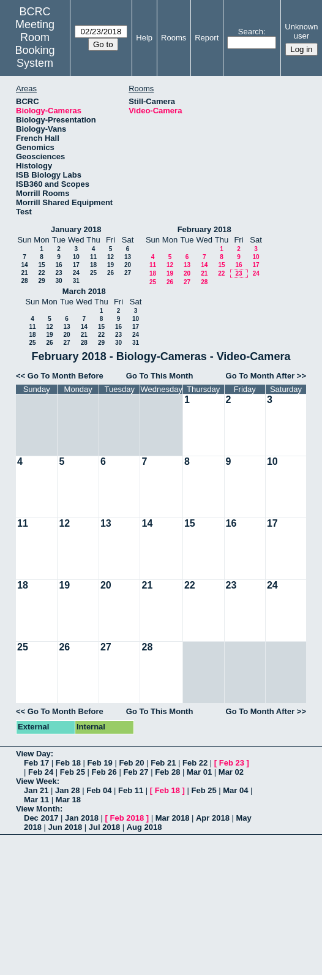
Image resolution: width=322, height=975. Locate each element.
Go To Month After (260, 375)
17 (76, 265)
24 (76, 272)
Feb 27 (135, 772)
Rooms (173, 37)
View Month (38, 808)
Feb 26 (104, 772)
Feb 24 (40, 772)
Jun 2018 (65, 827)
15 (41, 265)
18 (93, 265)
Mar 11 (36, 799)
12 (110, 257)
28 (24, 280)
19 (110, 265)
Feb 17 (36, 762)
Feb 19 (100, 762)
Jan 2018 (82, 818)
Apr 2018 (213, 818)
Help (144, 37)
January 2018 (76, 229)
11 (93, 257)
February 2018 (204, 229)
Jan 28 (67, 790)
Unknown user (301, 31)
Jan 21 (36, 790)
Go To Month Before (65, 375)
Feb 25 (72, 772)
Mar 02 (231, 772)
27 (127, 272)
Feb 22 (195, 762)
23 (58, 272)
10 (76, 257)
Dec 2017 (41, 818)
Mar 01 (199, 772)
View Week (36, 781)
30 (58, 280)
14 (24, 265)
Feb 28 (167, 772)
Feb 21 (163, 762)
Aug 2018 (144, 827)
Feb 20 (131, 762)
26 (110, 272)
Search (250, 31)
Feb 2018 (127, 818)
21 (24, 272)
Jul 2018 (104, 827)
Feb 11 (130, 790)
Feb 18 (68, 762)
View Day (33, 753)
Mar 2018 (172, 818)
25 (93, 272)
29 (41, 280)
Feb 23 (231, 762)
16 (58, 265)
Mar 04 (235, 790)
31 (76, 280)
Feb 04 (98, 790)
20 (127, 265)
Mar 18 (68, 799)
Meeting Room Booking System (35, 43)
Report (207, 37)
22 (41, 272)
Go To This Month (159, 375)
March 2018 (84, 291)
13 (127, 257)
